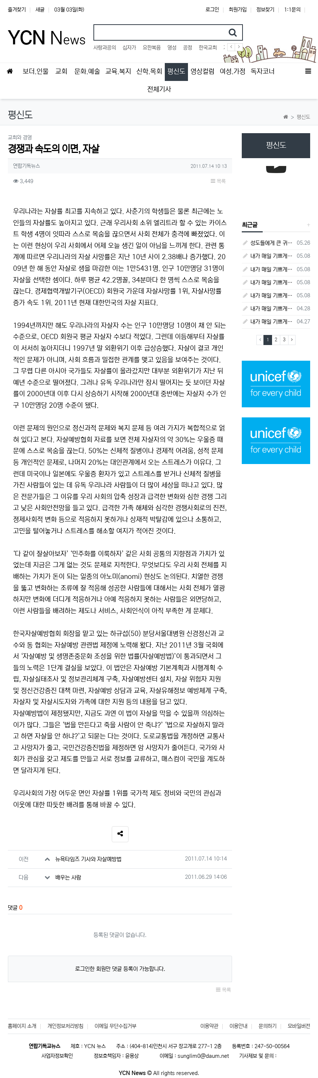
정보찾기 (265, 10)
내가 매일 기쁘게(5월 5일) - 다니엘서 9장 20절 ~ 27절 (268, 269)
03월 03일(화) (69, 10)
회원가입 (238, 10)
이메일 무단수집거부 (115, 1026)
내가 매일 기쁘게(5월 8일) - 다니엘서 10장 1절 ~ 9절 (268, 256)
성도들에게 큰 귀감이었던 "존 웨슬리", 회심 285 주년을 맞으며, (268, 243)
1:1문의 (292, 10)
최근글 (249, 225)
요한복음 (152, 48)
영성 (171, 48)
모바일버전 (299, 1026)
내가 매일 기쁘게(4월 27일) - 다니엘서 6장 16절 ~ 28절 (268, 322)
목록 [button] (218, 181)
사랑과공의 (104, 48)
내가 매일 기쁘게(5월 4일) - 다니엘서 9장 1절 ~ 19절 (268, 282)
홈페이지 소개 (22, 1026)
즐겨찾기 (17, 10)
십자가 (129, 48)
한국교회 (208, 48)
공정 (187, 48)
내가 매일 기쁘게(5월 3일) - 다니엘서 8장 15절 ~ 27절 (268, 295)
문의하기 (268, 1026)
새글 (39, 10)
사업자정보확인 (57, 1056)
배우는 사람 (68, 877)
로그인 (212, 10)
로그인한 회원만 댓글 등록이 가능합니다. (120, 969)
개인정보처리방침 (65, 1026)
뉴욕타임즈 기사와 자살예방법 (88, 859)
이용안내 (238, 1026)
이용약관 (209, 1026)
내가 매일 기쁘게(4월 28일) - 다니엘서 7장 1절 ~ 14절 (268, 308)
